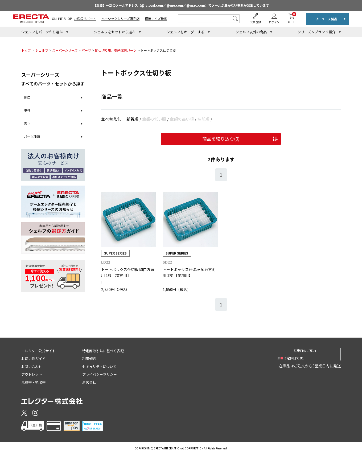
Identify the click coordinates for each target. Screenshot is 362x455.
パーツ (86, 50)
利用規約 (89, 358)
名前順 (203, 119)
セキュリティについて (99, 366)
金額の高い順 (182, 119)
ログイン (274, 22)
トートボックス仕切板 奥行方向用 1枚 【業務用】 (189, 272)
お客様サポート (85, 18)
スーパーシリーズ (64, 50)
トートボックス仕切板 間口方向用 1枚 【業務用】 (127, 272)
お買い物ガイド (33, 358)
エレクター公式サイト (38, 350)
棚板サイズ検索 (156, 18)
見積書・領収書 (33, 382)
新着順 (132, 119)
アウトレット (31, 374)
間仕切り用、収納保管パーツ (116, 50)
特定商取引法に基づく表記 (103, 350)
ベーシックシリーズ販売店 (120, 18)
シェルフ (41, 50)
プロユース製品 (326, 19)
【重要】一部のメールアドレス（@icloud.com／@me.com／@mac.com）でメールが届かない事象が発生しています (181, 5)
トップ (26, 50)
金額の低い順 (154, 119)
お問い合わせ (31, 366)
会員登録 (255, 22)
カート (291, 18)
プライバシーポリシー (99, 374)
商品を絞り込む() (221, 138)
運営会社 (89, 382)
